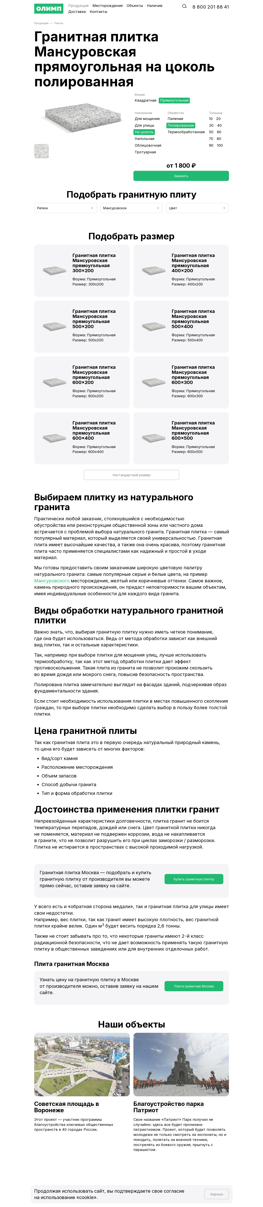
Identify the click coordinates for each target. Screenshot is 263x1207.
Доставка (77, 11)
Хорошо (216, 1194)
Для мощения (147, 119)
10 (211, 119)
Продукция (78, 5)
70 (211, 138)
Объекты (135, 5)
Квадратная (145, 100)
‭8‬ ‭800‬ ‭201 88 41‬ (210, 7)
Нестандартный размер (131, 475)
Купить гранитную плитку (194, 879)
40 (219, 125)
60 (219, 132)
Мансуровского (52, 580)
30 (211, 125)
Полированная (181, 125)
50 (211, 132)
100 (220, 145)
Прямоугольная (174, 100)
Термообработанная (186, 132)
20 (218, 119)
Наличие (155, 5)
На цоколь (144, 132)
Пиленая (175, 119)
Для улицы (144, 125)
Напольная (144, 138)
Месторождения (107, 5)
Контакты (98, 11)
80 (219, 138)
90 (211, 145)
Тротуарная (145, 152)
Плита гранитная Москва (194, 986)
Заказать (181, 176)
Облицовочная (148, 145)
